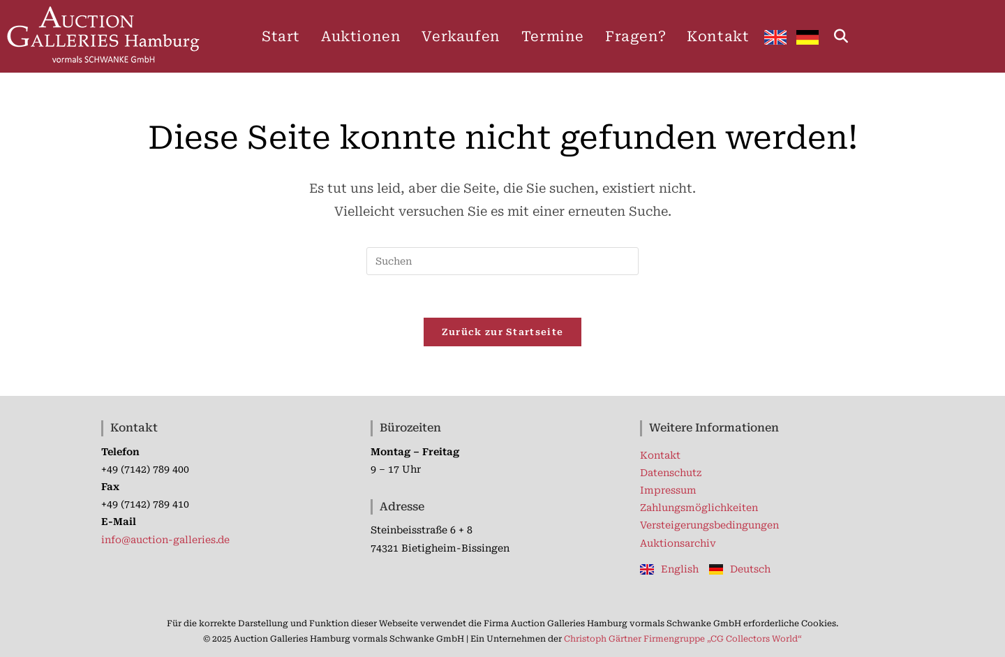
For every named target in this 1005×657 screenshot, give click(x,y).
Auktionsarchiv (678, 543)
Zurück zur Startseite (502, 332)
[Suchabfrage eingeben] (502, 261)
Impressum (668, 490)
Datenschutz (670, 472)
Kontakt (660, 455)
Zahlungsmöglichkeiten (699, 507)
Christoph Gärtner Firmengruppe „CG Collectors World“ (683, 639)
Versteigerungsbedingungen (709, 525)
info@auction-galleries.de (165, 539)
